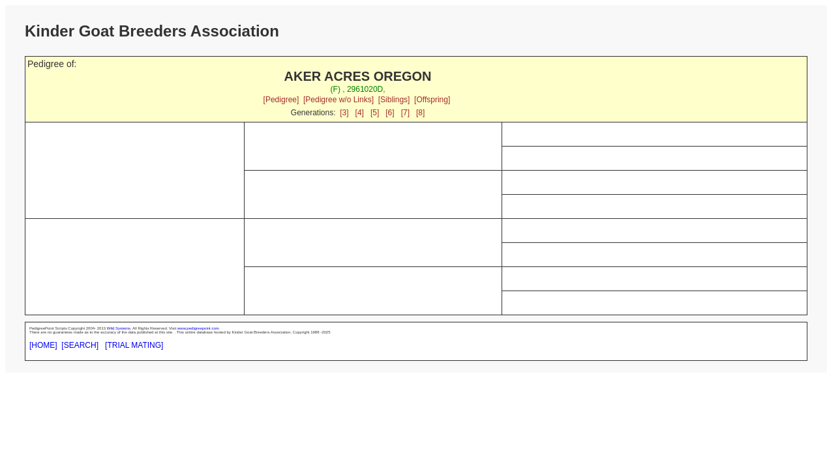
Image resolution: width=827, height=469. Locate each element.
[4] (359, 112)
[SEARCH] (79, 345)
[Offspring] (432, 99)
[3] (344, 112)
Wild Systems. (119, 328)
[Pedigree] (281, 99)
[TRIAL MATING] (134, 345)
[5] (374, 112)
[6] (389, 112)
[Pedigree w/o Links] (338, 99)
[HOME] (43, 345)
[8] (420, 112)
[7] (405, 112)
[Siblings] (394, 99)
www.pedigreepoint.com (198, 328)
